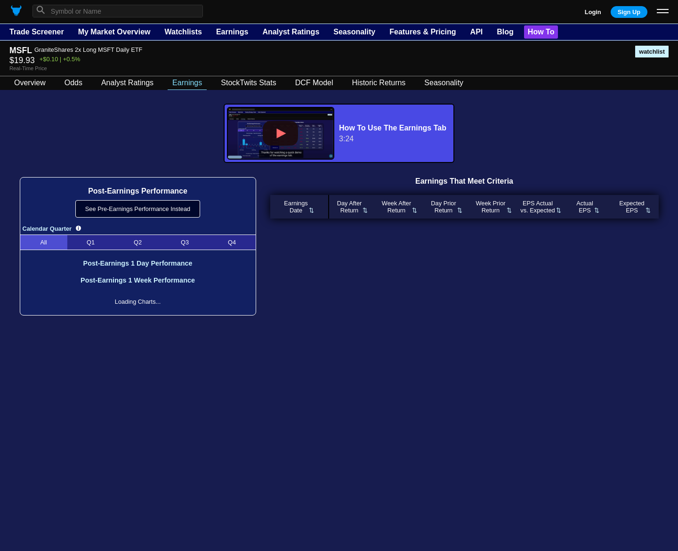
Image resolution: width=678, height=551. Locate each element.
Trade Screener (36, 32)
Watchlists (183, 32)
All (43, 242)
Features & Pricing (422, 32)
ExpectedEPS (631, 207)
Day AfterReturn (349, 207)
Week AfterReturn (396, 207)
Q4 (232, 242)
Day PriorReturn (443, 207)
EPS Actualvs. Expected (537, 207)
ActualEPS (584, 207)
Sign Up (629, 12)
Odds (73, 83)
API (476, 32)
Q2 (138, 242)
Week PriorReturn (490, 207)
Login (593, 12)
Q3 (185, 242)
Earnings (232, 32)
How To (541, 32)
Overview (30, 83)
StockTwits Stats (248, 83)
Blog (505, 32)
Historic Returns (379, 83)
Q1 (91, 242)
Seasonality (354, 32)
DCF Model (314, 83)
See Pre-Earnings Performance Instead (137, 208)
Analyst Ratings (290, 32)
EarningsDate (296, 207)
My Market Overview (114, 32)
